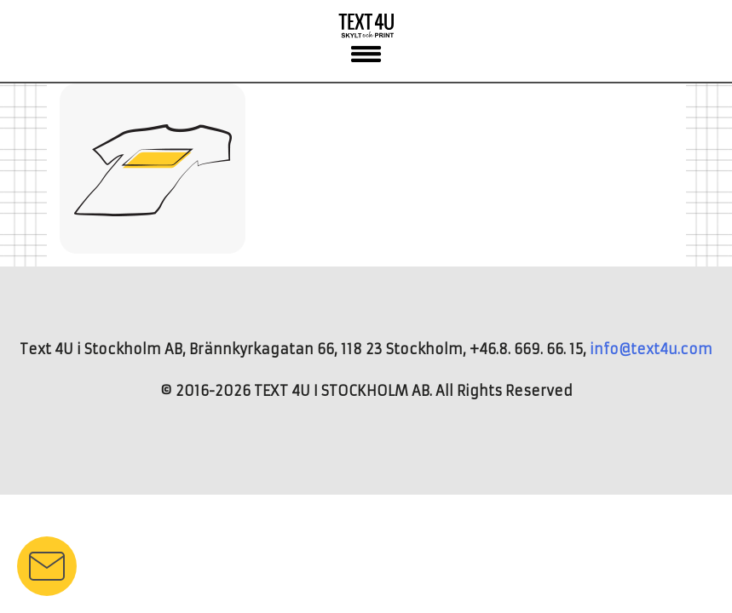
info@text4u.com (651, 349)
